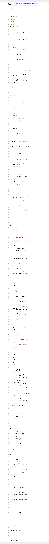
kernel (13, 3)
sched (38, 3)
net (36, 3)
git (14, 3)
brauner (17, 3)
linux (8, 3)
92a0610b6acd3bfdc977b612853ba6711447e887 (27, 3)
